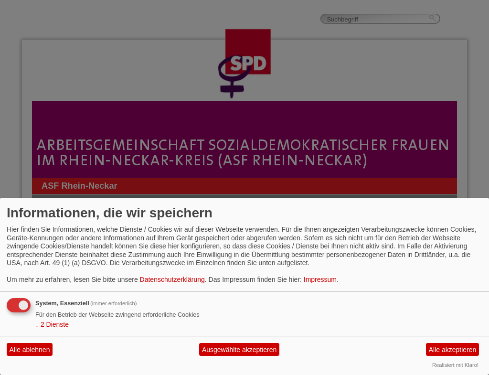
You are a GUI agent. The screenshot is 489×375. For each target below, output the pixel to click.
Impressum (320, 279)
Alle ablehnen (30, 350)
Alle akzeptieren (453, 350)
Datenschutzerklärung (172, 279)
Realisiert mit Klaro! (455, 365)
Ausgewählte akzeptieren (239, 350)
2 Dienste (52, 324)
